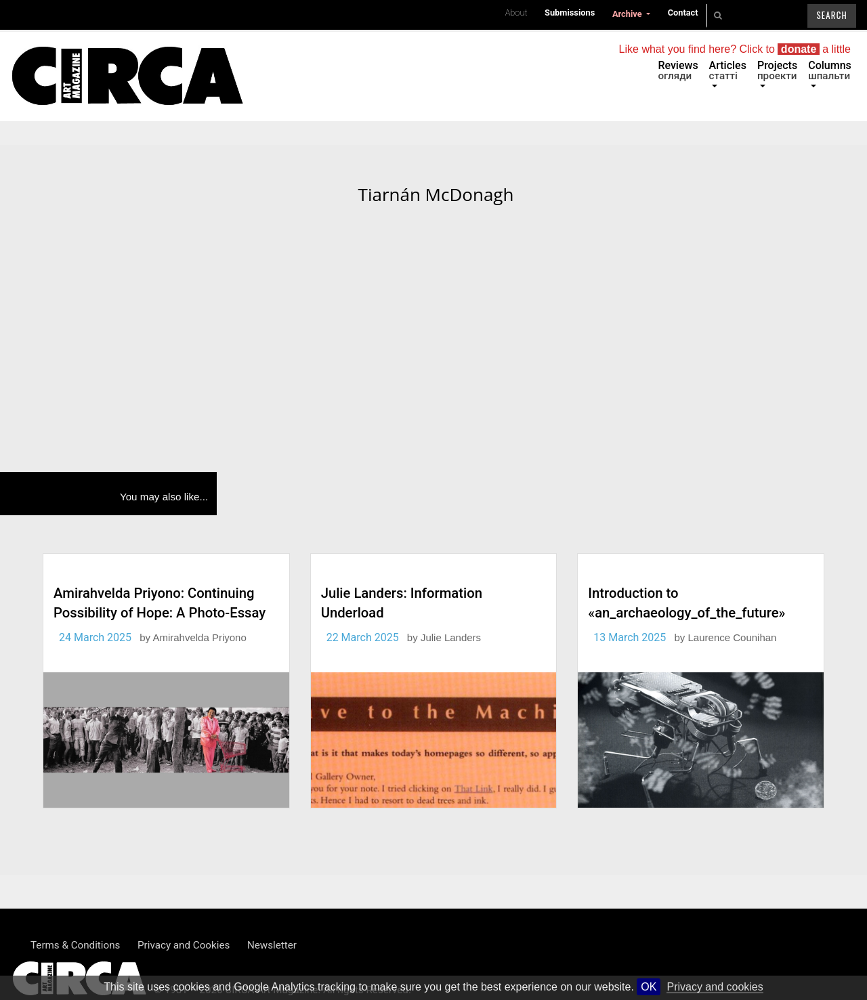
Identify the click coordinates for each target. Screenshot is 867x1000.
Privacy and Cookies (184, 945)
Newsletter (272, 945)
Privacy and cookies (715, 987)
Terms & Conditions (75, 945)
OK (648, 987)
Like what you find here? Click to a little (735, 49)
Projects (777, 70)
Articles (727, 70)
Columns (829, 70)
